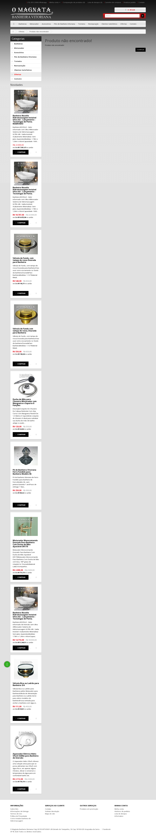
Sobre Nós (14, 809)
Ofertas (123, 24)
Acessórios (46, 24)
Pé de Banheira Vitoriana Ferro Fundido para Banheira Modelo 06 (24, 472)
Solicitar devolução (52, 811)
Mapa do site (50, 814)
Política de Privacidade (18, 816)
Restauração (93, 24)
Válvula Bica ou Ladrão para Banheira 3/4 (26, 684)
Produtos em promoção (89, 809)
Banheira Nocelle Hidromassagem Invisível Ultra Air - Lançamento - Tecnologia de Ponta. (24, 190)
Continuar (140, 50)
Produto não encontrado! (39, 31)
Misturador (34, 24)
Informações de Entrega (19, 811)
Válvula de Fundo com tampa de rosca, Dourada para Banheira (24, 330)
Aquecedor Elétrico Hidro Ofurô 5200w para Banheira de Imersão (25, 756)
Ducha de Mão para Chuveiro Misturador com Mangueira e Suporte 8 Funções (25, 402)
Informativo (119, 816)
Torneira (81, 24)
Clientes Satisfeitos (109, 24)
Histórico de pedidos (122, 811)
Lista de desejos (121, 814)
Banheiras (23, 24)
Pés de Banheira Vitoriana (64, 24)
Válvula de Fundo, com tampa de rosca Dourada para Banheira (24, 260)
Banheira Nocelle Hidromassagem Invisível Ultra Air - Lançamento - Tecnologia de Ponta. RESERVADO (24, 119)
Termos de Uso (16, 814)
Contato (133, 24)
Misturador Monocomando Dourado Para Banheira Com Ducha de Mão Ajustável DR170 (25, 543)
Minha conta (119, 809)
